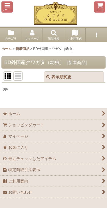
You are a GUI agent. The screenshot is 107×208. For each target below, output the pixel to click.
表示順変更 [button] (58, 77)
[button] (7, 7)
